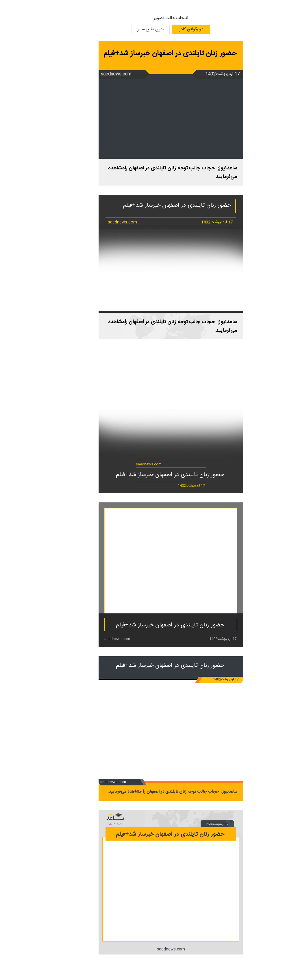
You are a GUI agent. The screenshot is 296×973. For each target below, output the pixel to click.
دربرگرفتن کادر (168, 29)
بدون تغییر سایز (127, 29)
